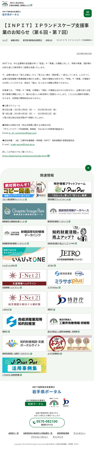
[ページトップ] (88, 168)
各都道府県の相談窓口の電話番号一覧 (37, 433)
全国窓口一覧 (13, 433)
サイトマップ (58, 437)
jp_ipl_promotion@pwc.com (23, 133)
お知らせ (49, 40)
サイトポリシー (80, 433)
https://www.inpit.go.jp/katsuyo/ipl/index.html (26, 156)
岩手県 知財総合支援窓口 (32, 40)
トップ (4, 40)
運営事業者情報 (63, 433)
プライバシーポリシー (39, 437)
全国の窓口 (15, 40)
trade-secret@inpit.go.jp (23, 144)
